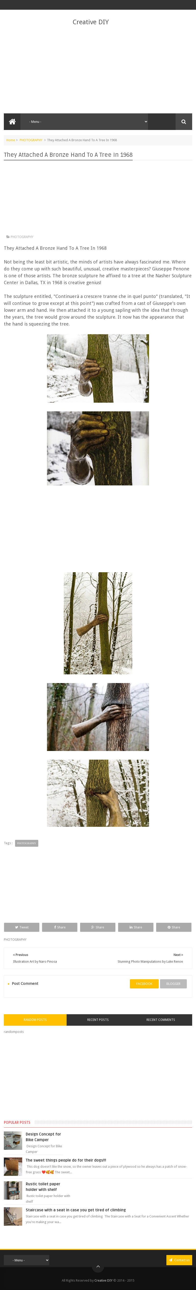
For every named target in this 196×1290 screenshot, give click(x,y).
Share (60, 927)
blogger (173, 984)
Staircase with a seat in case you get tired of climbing (76, 1210)
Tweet (22, 927)
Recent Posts (98, 1020)
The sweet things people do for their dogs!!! (66, 1160)
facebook (144, 984)
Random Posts (35, 1020)
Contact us (179, 1260)
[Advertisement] (98, 70)
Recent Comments (160, 1020)
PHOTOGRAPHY (31, 140)
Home (10, 140)
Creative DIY (90, 22)
